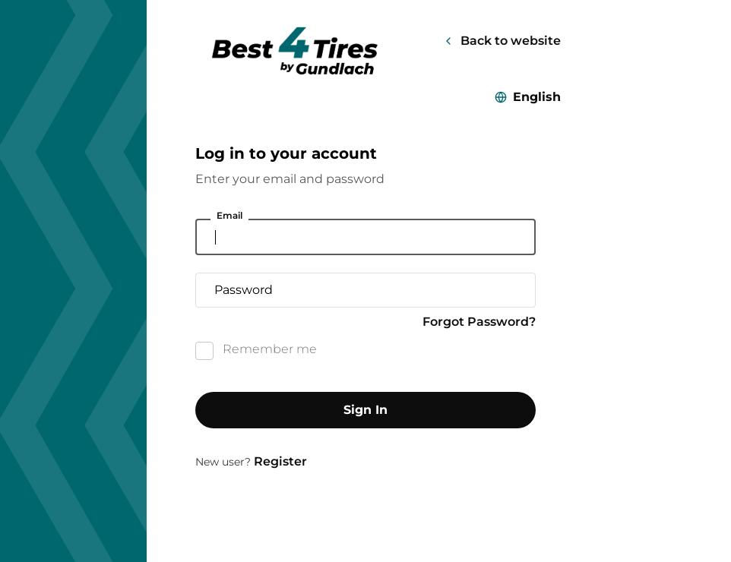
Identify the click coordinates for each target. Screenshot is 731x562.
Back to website (510, 40)
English (537, 97)
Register (280, 461)
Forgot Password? (479, 321)
